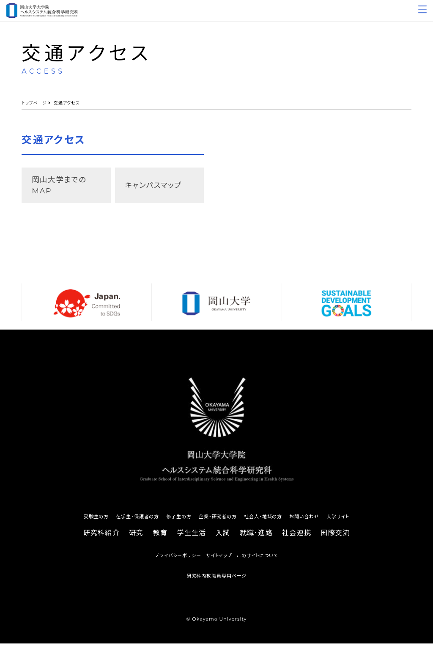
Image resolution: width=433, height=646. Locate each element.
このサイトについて (257, 558)
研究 (136, 535)
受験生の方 (96, 519)
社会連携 (296, 535)
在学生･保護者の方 (137, 519)
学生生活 (191, 535)
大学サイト (337, 519)
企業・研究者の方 (218, 519)
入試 (223, 535)
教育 (160, 535)
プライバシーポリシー (178, 558)
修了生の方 (178, 519)
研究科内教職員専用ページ (216, 578)
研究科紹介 (101, 535)
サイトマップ (219, 558)
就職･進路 (256, 535)
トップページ (34, 103)
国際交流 (335, 535)
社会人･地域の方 (263, 519)
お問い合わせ (304, 519)
